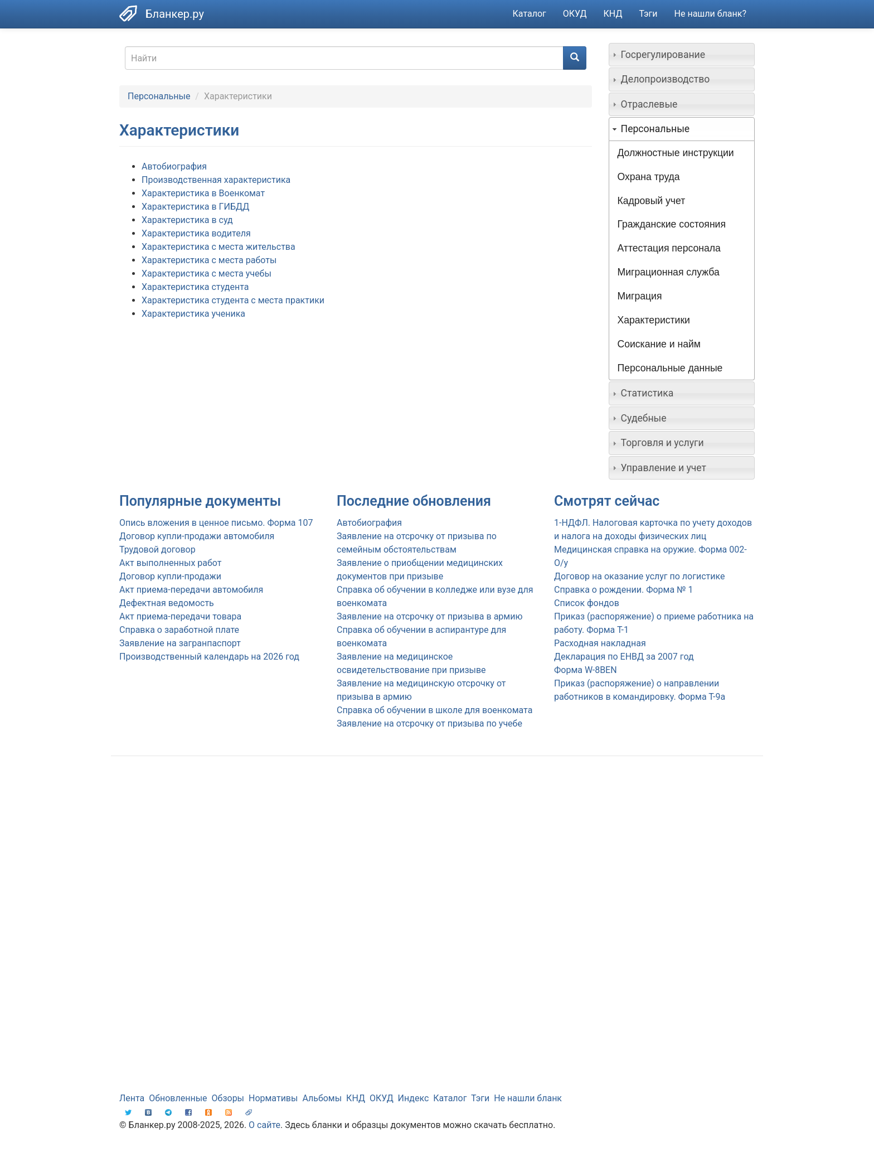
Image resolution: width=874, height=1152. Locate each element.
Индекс (413, 1098)
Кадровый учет (652, 200)
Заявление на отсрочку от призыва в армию (429, 616)
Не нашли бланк (528, 1098)
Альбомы (322, 1098)
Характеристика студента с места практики (233, 300)
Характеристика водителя (196, 233)
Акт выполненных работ (170, 563)
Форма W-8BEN (585, 670)
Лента (131, 1098)
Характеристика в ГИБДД (195, 206)
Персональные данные (670, 368)
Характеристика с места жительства (218, 246)
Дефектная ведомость (166, 603)
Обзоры (228, 1098)
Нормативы (273, 1098)
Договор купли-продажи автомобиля (196, 536)
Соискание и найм (659, 344)
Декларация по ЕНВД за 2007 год (624, 656)
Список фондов (586, 603)
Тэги (648, 13)
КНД (613, 13)
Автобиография (174, 166)
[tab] (682, 54)
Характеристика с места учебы (206, 273)
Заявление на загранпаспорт (180, 643)
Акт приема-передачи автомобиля (191, 589)
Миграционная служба (669, 272)
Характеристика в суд (187, 220)
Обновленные (178, 1098)
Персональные (159, 96)
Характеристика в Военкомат (203, 193)
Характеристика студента (195, 287)
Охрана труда (649, 176)
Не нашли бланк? (710, 13)
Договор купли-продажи (170, 576)
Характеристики (654, 320)
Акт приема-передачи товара (180, 616)
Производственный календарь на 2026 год (209, 656)
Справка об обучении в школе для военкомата (434, 710)
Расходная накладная (600, 643)
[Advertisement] (437, 854)
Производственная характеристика (216, 180)
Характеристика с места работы (209, 260)
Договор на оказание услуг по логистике (639, 576)
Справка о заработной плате (179, 630)
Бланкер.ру (174, 14)
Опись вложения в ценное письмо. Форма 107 (216, 522)
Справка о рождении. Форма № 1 (623, 589)
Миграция (640, 296)
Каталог (529, 13)
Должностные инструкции (676, 152)
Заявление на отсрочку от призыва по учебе (429, 723)
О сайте (264, 1125)
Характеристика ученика (193, 313)
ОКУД (575, 13)
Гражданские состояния (672, 224)
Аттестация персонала (669, 248)
